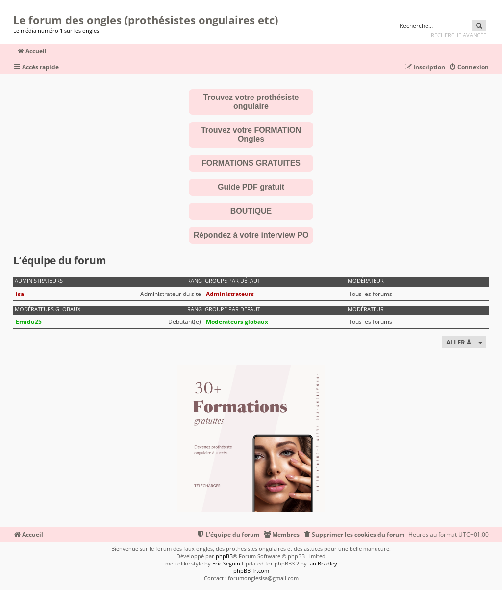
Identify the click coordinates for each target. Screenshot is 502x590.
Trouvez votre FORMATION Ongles (251, 134)
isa (20, 294)
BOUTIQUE (251, 211)
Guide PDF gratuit (251, 187)
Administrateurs (39, 280)
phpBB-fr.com (251, 570)
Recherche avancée (458, 35)
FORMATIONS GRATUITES (251, 163)
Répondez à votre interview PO (251, 235)
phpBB (224, 556)
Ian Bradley (322, 563)
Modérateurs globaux (47, 309)
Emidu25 (29, 322)
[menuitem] (469, 67)
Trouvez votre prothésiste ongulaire (251, 101)
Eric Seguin (226, 563)
